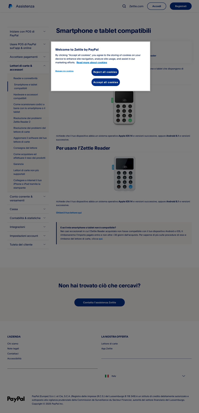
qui (100, 238)
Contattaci (13, 353)
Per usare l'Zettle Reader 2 (74, 55)
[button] (124, 6)
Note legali (13, 348)
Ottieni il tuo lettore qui (69, 212)
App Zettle (107, 348)
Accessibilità (14, 358)
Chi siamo (12, 343)
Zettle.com (136, 6)
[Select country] (146, 376)
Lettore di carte (109, 343)
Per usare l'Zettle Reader (142, 55)
